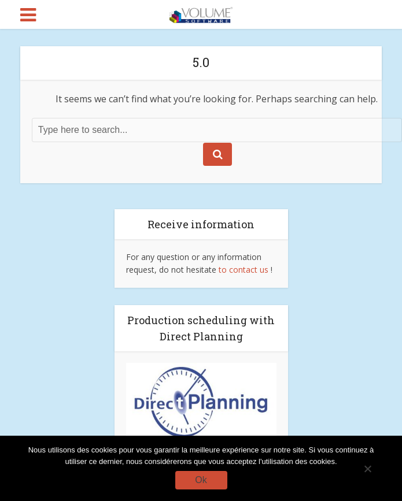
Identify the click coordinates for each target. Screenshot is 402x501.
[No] (367, 468)
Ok (200, 480)
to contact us (243, 269)
